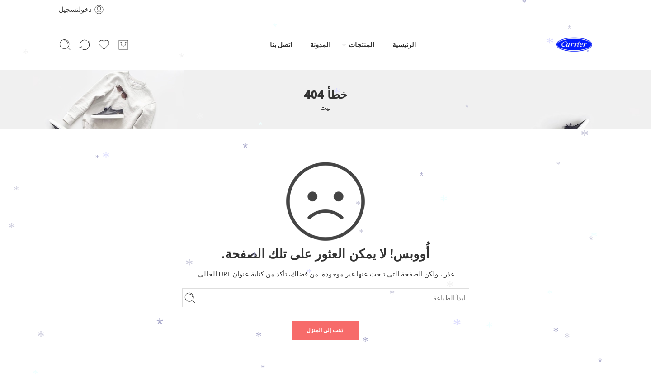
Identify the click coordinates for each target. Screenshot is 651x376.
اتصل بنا (281, 44)
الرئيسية (404, 44)
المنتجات (361, 44)
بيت (325, 107)
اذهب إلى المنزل (325, 330)
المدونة (320, 44)
